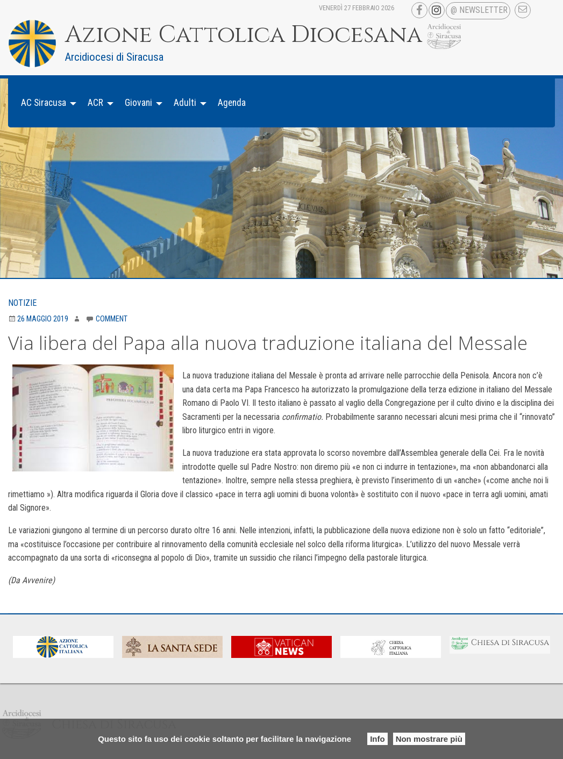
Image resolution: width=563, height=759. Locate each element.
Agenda (232, 102)
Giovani (138, 102)
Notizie (22, 303)
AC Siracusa (43, 102)
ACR (95, 102)
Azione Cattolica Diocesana (243, 35)
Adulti (185, 102)
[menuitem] (45, 103)
